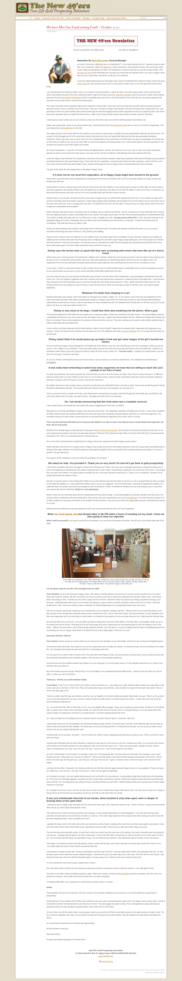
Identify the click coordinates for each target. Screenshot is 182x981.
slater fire (162, 972)
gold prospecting (135, 970)
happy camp (144, 970)
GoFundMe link (67, 128)
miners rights (153, 970)
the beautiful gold (125, 874)
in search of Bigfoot (128, 331)
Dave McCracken (100, 60)
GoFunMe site (131, 498)
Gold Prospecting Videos (116, 18)
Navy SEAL (161, 970)
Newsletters (53, 31)
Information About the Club (53, 18)
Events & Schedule (73, 18)
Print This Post (107, 962)
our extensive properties (107, 430)
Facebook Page (98, 18)
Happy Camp (82, 84)
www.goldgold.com (106, 956)
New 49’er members (123, 95)
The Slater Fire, (106, 67)
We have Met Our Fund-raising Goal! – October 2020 (83, 27)
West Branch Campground (71, 98)
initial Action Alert (120, 125)
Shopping (86, 18)
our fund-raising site (65, 514)
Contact (37, 18)
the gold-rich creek (84, 73)
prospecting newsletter (152, 972)
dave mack (114, 970)
